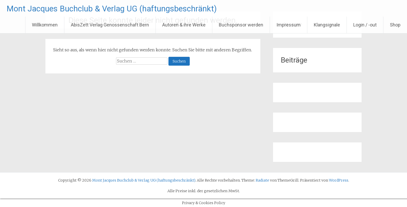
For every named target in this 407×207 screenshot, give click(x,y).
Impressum (288, 24)
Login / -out (365, 24)
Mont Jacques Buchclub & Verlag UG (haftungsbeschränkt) (127, 8)
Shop (395, 24)
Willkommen (45, 24)
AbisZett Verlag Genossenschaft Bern (110, 24)
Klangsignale (327, 24)
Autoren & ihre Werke (184, 24)
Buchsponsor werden (241, 24)
